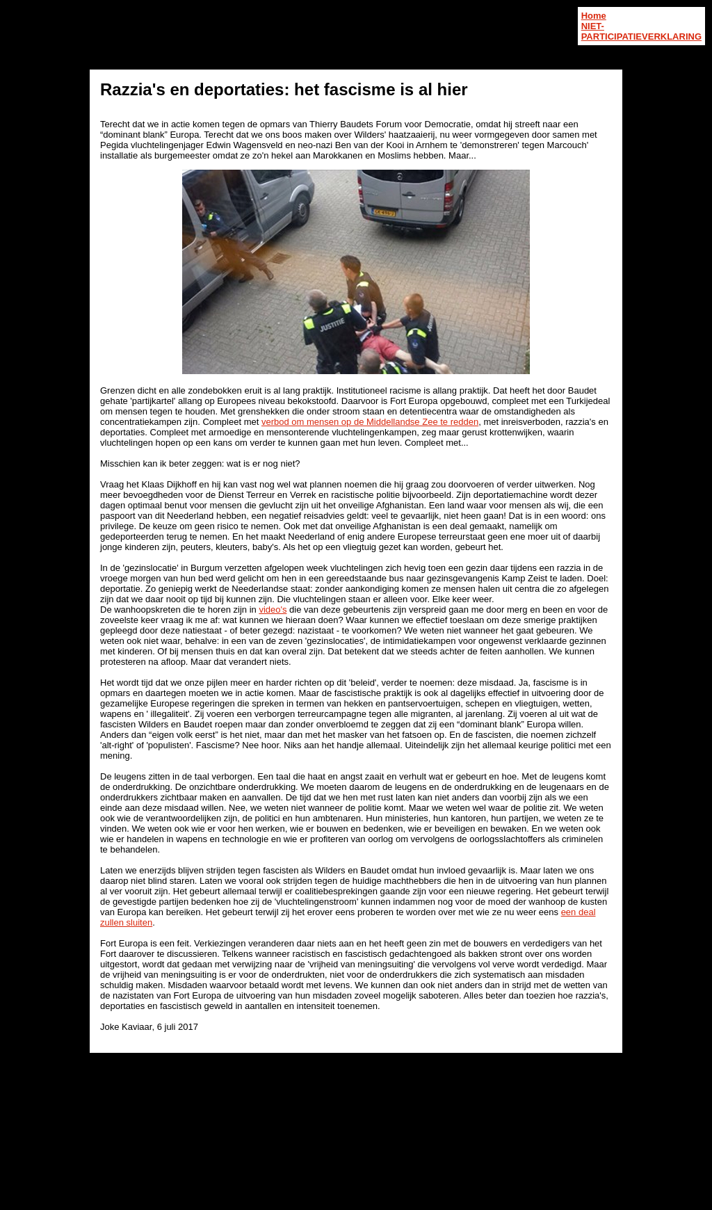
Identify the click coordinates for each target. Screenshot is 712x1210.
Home (593, 15)
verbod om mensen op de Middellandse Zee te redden (369, 422)
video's (272, 609)
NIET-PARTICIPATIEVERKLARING (641, 31)
